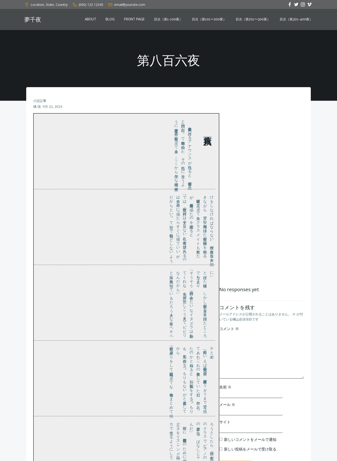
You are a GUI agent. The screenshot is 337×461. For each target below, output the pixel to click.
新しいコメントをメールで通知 (250, 439)
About (90, 19)
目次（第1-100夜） (168, 19)
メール (227, 404)
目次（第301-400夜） (296, 19)
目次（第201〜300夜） (253, 19)
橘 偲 (37, 106)
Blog (110, 19)
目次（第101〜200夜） (209, 19)
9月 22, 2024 (52, 106)
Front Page (134, 19)
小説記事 (39, 100)
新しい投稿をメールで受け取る (250, 449)
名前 (225, 387)
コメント (229, 328)
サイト (225, 421)
